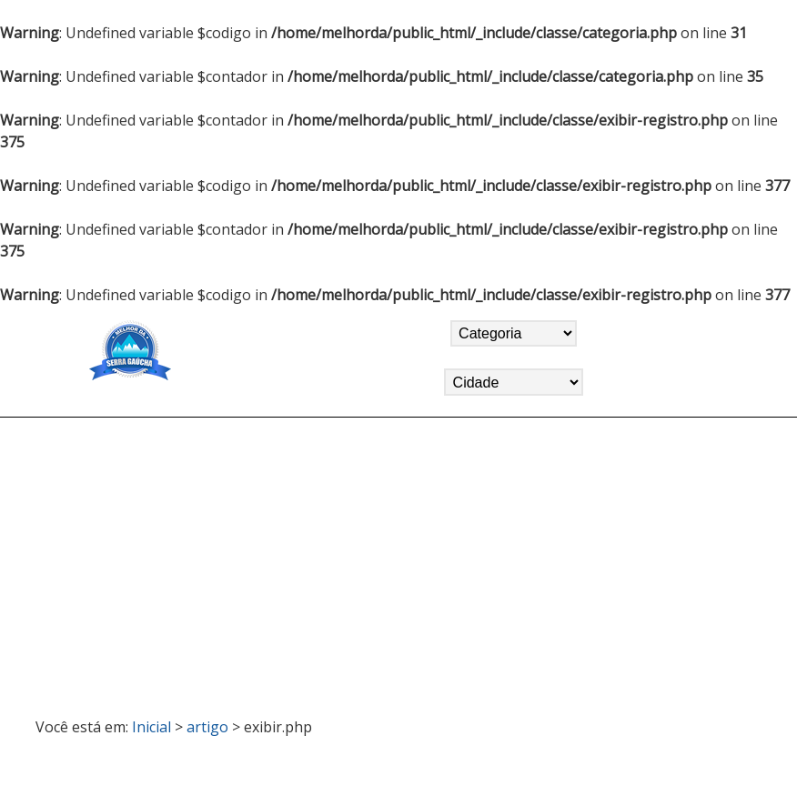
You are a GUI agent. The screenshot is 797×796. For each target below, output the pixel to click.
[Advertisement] (399, 559)
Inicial (151, 727)
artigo (207, 727)
